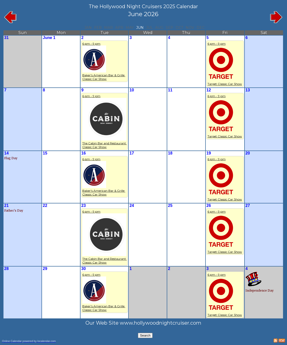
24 (131, 205)
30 (83, 269)
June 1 (49, 38)
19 (208, 153)
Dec (201, 27)
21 (6, 205)
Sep (169, 27)
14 (6, 153)
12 (208, 90)
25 (170, 205)
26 (208, 205)
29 (45, 269)
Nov (190, 27)
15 (45, 153)
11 (170, 90)
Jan (88, 27)
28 (6, 269)
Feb (98, 27)
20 (248, 153)
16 (83, 153)
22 (45, 205)
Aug (159, 27)
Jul (149, 27)
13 (248, 90)
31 (6, 38)
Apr (119, 27)
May (130, 27)
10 (131, 90)
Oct (179, 27)
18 (170, 153)
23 (83, 205)
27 (248, 205)
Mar (108, 27)
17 (131, 153)
